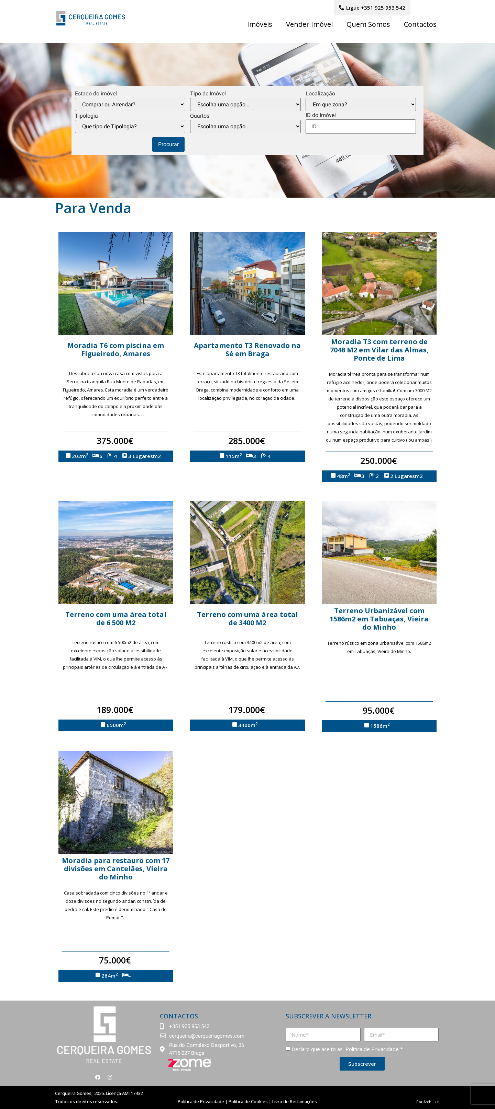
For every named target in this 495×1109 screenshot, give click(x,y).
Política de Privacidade (371, 1049)
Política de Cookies (248, 1101)
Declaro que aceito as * (347, 1049)
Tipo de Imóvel (208, 93)
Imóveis (259, 24)
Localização (320, 93)
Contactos (420, 24)
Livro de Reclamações (294, 1101)
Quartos (199, 116)
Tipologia (86, 116)
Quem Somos (368, 24)
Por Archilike (427, 1101)
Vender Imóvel (309, 24)
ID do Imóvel (321, 115)
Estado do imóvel (96, 93)
